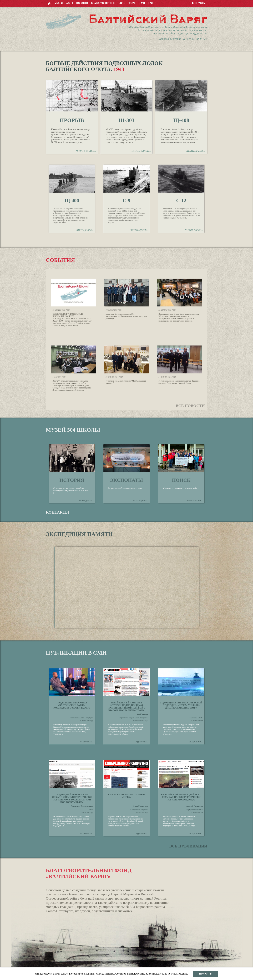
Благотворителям (103, 3)
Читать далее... (86, 150)
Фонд (69, 3)
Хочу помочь (127, 3)
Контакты (199, 3)
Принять (205, 973)
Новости (82, 3)
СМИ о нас (146, 3)
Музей (59, 3)
